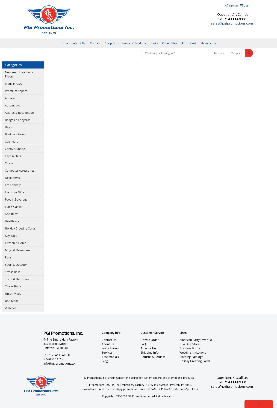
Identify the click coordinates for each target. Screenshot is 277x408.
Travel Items (13, 286)
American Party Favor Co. (196, 340)
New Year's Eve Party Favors (19, 74)
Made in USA (13, 84)
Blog (105, 361)
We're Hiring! (110, 348)
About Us (79, 43)
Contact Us (109, 340)
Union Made (13, 294)
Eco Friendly (13, 185)
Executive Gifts (14, 192)
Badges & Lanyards (17, 120)
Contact (95, 43)
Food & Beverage (16, 199)
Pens (8, 257)
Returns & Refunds (153, 357)
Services (107, 353)
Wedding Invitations (192, 353)
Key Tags (11, 236)
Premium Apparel (16, 91)
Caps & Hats (13, 156)
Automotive (12, 105)
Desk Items (12, 178)
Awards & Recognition (19, 113)
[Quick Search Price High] (237, 53)
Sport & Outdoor (16, 265)
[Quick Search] (176, 53)
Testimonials (110, 357)
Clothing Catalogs (191, 357)
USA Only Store (189, 344)
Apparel (10, 98)
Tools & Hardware (17, 279)
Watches (10, 308)
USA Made (12, 301)
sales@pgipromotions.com (232, 23)
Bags (8, 127)
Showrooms (208, 43)
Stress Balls (12, 272)
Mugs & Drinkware (17, 250)
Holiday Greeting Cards (20, 228)
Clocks (9, 163)
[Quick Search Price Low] (220, 53)
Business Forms (15, 134)
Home (65, 43)
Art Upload (189, 43)
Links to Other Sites (164, 43)
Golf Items (12, 214)
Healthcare (12, 221)
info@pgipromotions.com (60, 363)
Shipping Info (150, 353)
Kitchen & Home (15, 243)
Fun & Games (13, 207)
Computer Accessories (19, 170)
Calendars (11, 142)
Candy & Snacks (15, 149)
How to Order (150, 340)
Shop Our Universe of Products (125, 43)
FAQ (143, 344)
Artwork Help (149, 348)
